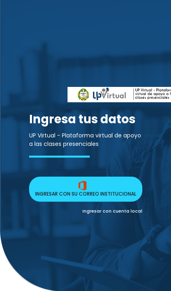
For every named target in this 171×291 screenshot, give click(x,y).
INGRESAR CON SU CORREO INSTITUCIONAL (85, 189)
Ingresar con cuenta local (112, 211)
